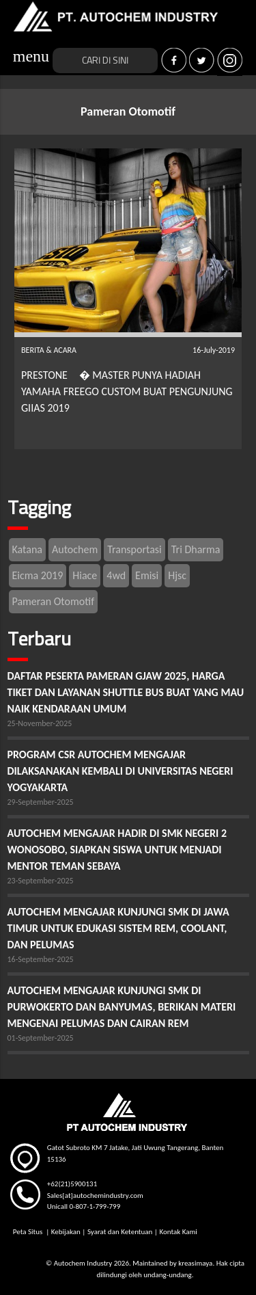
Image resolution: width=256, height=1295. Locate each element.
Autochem (75, 549)
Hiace (84, 575)
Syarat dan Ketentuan (119, 1231)
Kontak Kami (178, 1231)
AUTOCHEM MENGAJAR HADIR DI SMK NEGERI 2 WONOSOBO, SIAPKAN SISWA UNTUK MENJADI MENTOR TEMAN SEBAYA (117, 849)
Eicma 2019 (37, 575)
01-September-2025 (41, 1038)
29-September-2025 (41, 802)
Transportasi (134, 549)
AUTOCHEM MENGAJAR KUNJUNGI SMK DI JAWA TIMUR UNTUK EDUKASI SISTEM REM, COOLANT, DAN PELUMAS (118, 928)
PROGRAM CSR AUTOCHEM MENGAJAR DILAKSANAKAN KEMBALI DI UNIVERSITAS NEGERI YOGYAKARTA (120, 771)
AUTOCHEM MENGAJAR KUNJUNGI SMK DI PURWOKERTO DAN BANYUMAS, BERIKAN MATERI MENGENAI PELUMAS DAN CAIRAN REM (122, 1007)
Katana (27, 549)
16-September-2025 (41, 959)
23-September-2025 (41, 880)
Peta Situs (28, 1231)
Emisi (146, 575)
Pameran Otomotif (53, 601)
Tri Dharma (196, 549)
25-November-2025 (40, 723)
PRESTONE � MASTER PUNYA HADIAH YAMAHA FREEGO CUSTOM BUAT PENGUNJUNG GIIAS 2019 (127, 391)
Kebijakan (66, 1231)
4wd (116, 575)
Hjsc (177, 575)
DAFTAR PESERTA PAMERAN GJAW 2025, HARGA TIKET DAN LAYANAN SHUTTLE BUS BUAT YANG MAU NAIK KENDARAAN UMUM (126, 692)
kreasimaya (195, 1263)
